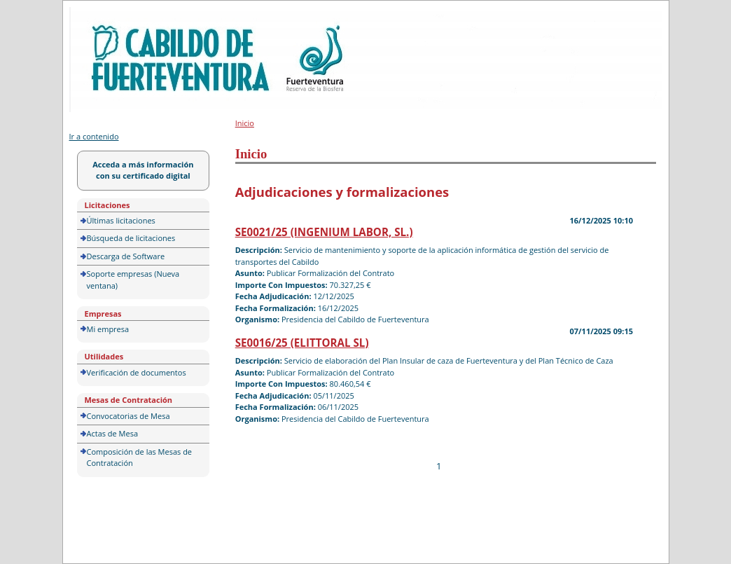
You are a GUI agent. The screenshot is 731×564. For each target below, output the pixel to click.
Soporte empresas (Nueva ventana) (133, 279)
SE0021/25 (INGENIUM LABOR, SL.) (324, 232)
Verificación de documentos (136, 372)
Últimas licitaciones (121, 220)
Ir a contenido (94, 136)
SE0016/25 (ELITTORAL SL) (302, 343)
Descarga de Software (126, 256)
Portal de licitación (112, 15)
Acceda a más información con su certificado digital (142, 170)
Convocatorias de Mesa (128, 416)
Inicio (244, 123)
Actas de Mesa (113, 433)
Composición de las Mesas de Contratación (140, 457)
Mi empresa (108, 329)
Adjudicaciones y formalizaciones (342, 191)
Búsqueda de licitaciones (131, 238)
